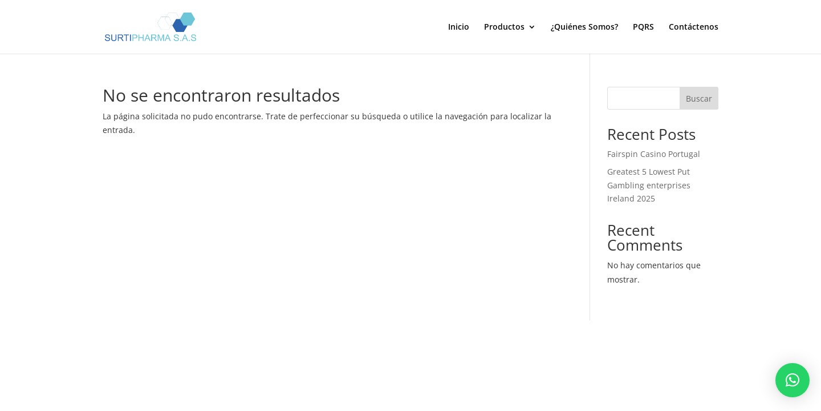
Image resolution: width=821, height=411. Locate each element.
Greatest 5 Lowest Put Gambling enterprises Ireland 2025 (648, 185)
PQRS (643, 27)
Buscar (699, 98)
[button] (792, 380)
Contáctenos (693, 27)
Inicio (458, 27)
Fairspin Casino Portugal (653, 153)
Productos (504, 27)
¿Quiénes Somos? (584, 27)
